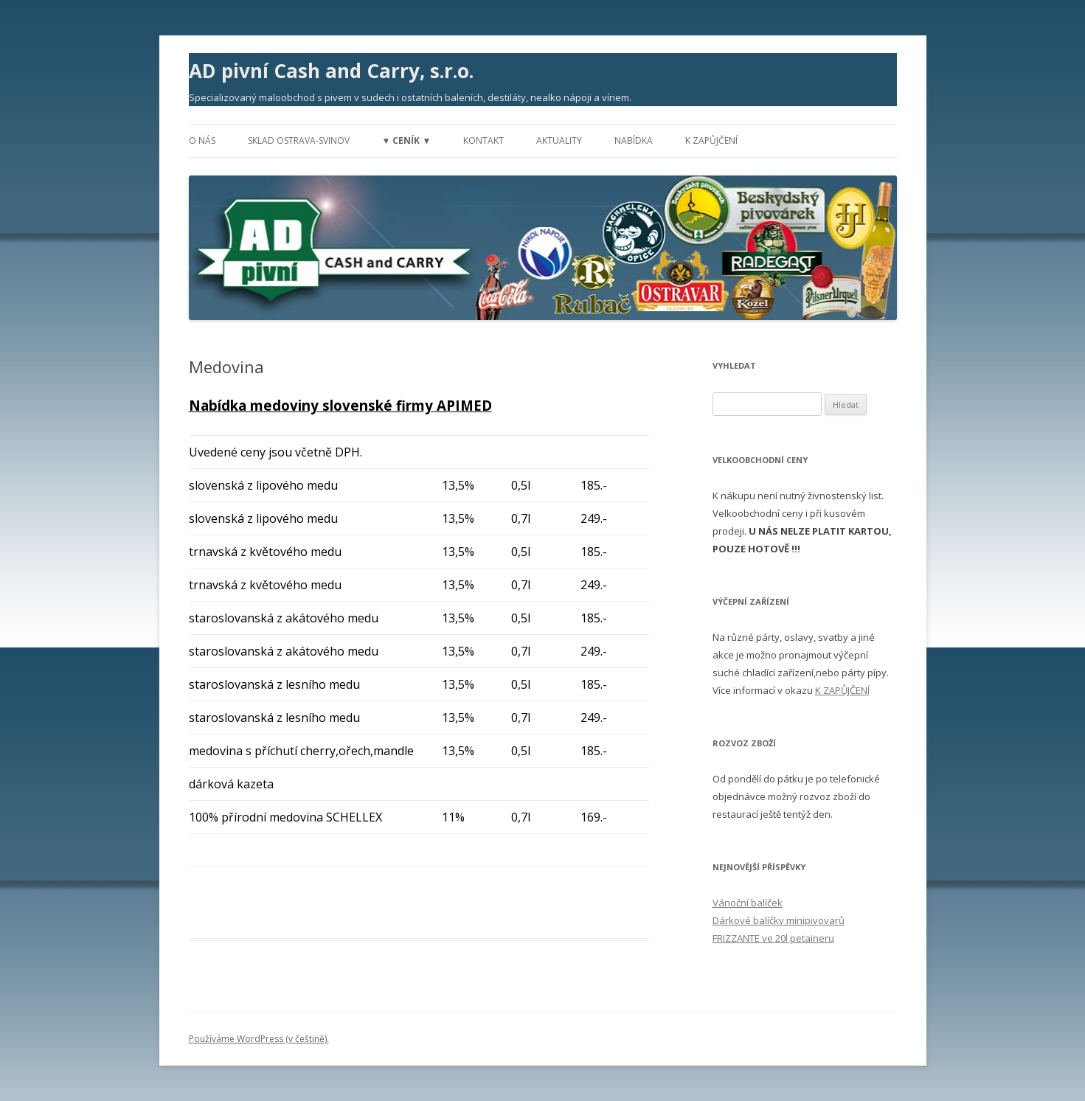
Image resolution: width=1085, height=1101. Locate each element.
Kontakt (483, 140)
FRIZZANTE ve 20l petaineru (773, 938)
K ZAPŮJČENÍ (842, 690)
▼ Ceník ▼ (406, 140)
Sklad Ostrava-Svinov (299, 140)
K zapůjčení (711, 140)
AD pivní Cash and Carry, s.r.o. (331, 71)
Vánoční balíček (748, 902)
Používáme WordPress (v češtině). (259, 1038)
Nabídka (633, 140)
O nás (202, 140)
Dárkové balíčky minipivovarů (779, 920)
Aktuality (559, 140)
